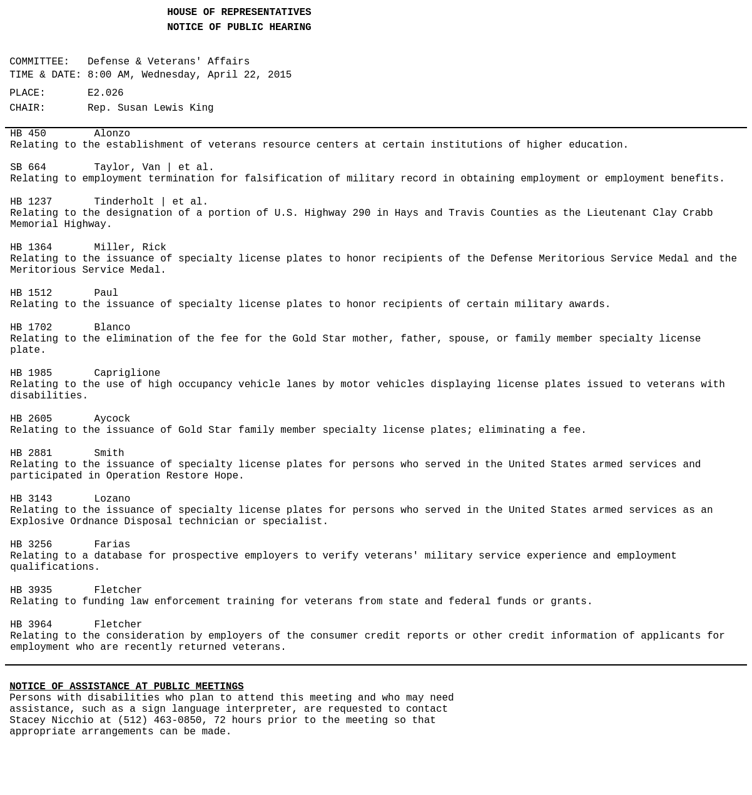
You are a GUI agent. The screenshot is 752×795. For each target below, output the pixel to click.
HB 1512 (31, 293)
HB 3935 (31, 590)
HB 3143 (31, 499)
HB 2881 (31, 453)
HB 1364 (31, 247)
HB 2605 (31, 419)
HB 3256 (31, 544)
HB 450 (28, 133)
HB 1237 (31, 202)
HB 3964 (31, 624)
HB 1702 (31, 327)
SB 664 (28, 167)
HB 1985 (31, 373)
